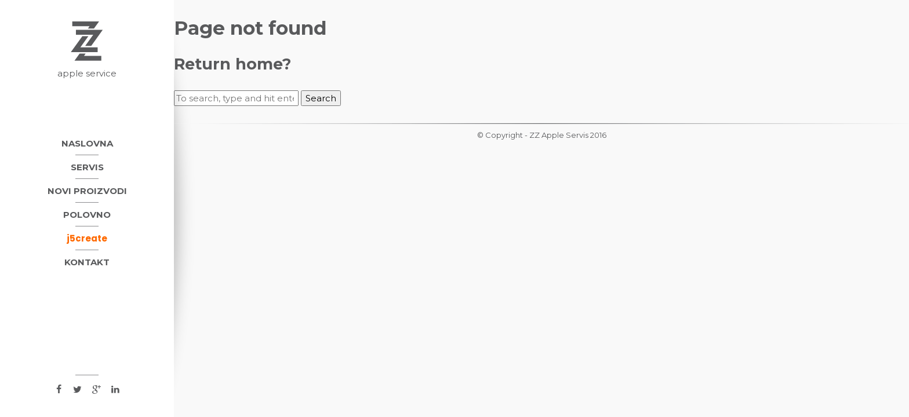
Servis (87, 167)
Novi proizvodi (87, 190)
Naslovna (87, 143)
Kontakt (87, 262)
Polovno (87, 214)
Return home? (232, 64)
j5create (87, 238)
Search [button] (321, 98)
